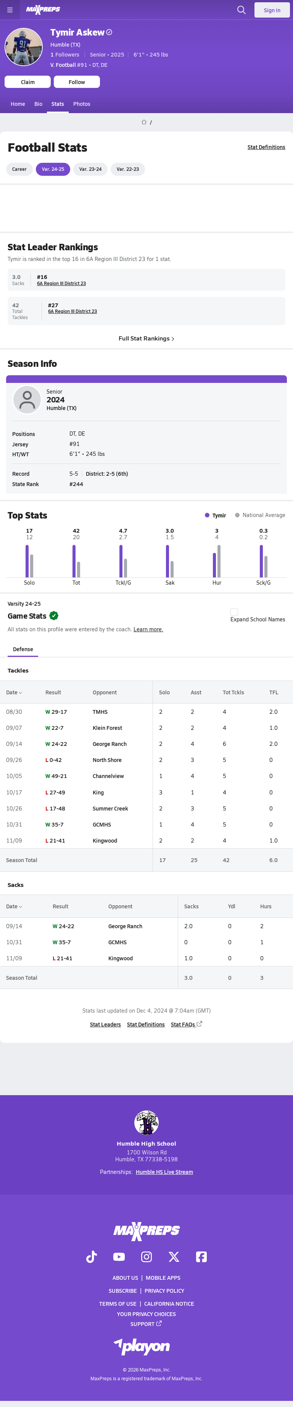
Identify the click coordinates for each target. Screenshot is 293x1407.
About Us (125, 1277)
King (98, 792)
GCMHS (102, 824)
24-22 (59, 743)
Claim (28, 82)
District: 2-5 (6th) (107, 473)
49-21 (59, 776)
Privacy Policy (164, 1290)
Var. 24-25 (53, 169)
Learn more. (148, 629)
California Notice (169, 1303)
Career (19, 169)
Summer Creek (110, 808)
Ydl (231, 906)
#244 (76, 484)
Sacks (191, 906)
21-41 (57, 840)
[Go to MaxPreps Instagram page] (146, 1257)
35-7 (58, 824)
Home (18, 103)
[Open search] (241, 10)
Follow (77, 82)
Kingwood (105, 840)
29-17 (59, 711)
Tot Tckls (233, 691)
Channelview (108, 776)
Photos (81, 103)
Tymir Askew (81, 32)
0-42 (56, 759)
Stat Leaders (105, 1023)
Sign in (272, 10)
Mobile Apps (163, 1277)
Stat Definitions (266, 147)
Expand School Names (257, 615)
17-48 (57, 808)
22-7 (58, 727)
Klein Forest (107, 727)
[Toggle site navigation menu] (10, 10)
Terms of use (118, 1303)
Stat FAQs (187, 1023)
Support (146, 1324)
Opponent (105, 691)
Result (53, 691)
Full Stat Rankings (146, 337)
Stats (58, 103)
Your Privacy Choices (146, 1313)
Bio (38, 103)
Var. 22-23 (128, 169)
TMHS (100, 711)
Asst (196, 691)
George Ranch (110, 743)
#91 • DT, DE (79, 64)
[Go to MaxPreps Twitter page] (174, 1257)
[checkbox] (234, 612)
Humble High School (146, 1129)
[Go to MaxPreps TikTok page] (91, 1257)
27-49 (57, 792)
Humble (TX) (65, 44)
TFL (274, 691)
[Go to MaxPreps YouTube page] (119, 1257)
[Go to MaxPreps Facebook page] (201, 1257)
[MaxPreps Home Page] (144, 122)
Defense (23, 648)
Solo (164, 691)
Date (14, 691)
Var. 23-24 (90, 169)
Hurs (266, 906)
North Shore (107, 759)
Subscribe (123, 1290)
